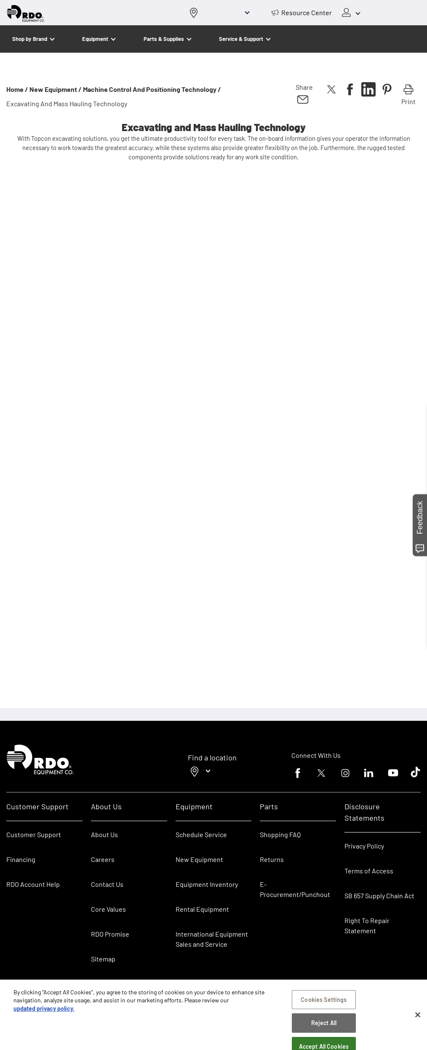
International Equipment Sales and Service (212, 939)
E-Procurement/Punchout (295, 889)
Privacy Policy (364, 846)
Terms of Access (368, 871)
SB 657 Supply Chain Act (379, 896)
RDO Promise (110, 934)
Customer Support (33, 834)
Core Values (108, 909)
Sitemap (103, 959)
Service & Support (241, 38)
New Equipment (199, 859)
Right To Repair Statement (367, 925)
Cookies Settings (324, 1003)
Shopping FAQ (280, 834)
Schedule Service (201, 834)
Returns (272, 859)
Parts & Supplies (164, 38)
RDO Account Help (33, 884)
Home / (17, 89)
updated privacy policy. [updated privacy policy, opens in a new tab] (44, 1011)
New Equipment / (55, 89)
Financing (20, 859)
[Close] (417, 1018)
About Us (104, 834)
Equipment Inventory (207, 884)
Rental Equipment (203, 909)
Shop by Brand (29, 38)
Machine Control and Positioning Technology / (152, 89)
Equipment (95, 38)
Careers (103, 859)
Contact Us (107, 884)
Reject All (323, 1026)
